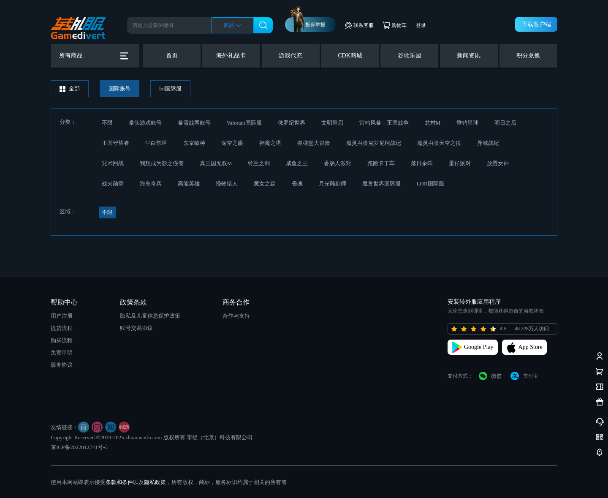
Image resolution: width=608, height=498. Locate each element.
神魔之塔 (270, 143)
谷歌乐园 (409, 55)
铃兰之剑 (259, 163)
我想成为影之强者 (162, 163)
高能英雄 (189, 183)
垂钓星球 (467, 123)
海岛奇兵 (151, 183)
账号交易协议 (136, 328)
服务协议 (62, 365)
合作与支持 (236, 316)
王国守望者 (115, 143)
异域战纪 (488, 143)
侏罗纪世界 (291, 123)
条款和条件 (119, 482)
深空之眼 (232, 143)
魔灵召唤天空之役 (439, 143)
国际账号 (119, 88)
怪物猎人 (227, 183)
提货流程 (62, 328)
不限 (107, 123)
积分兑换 (528, 55)
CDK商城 (350, 55)
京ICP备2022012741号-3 (79, 447)
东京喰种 (194, 143)
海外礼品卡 (231, 55)
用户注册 (62, 316)
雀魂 (297, 183)
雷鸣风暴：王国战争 (384, 123)
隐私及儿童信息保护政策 (150, 316)
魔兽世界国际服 (381, 183)
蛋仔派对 (460, 163)
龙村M (433, 123)
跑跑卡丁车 (381, 163)
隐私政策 (155, 482)
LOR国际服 (430, 183)
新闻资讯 (468, 55)
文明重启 (332, 123)
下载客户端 (536, 24)
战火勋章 (113, 183)
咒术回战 (113, 163)
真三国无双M (216, 163)
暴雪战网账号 (194, 123)
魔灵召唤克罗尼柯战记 (373, 143)
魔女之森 (265, 183)
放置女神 (498, 163)
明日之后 (505, 123)
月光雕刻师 (332, 183)
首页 (172, 55)
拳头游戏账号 (145, 123)
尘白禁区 (156, 143)
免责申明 (62, 352)
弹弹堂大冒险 (313, 143)
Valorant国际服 (244, 123)
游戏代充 (290, 55)
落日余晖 (422, 163)
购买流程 (62, 340)
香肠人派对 (337, 163)
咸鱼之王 (297, 163)
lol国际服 (170, 88)
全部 (70, 88)
